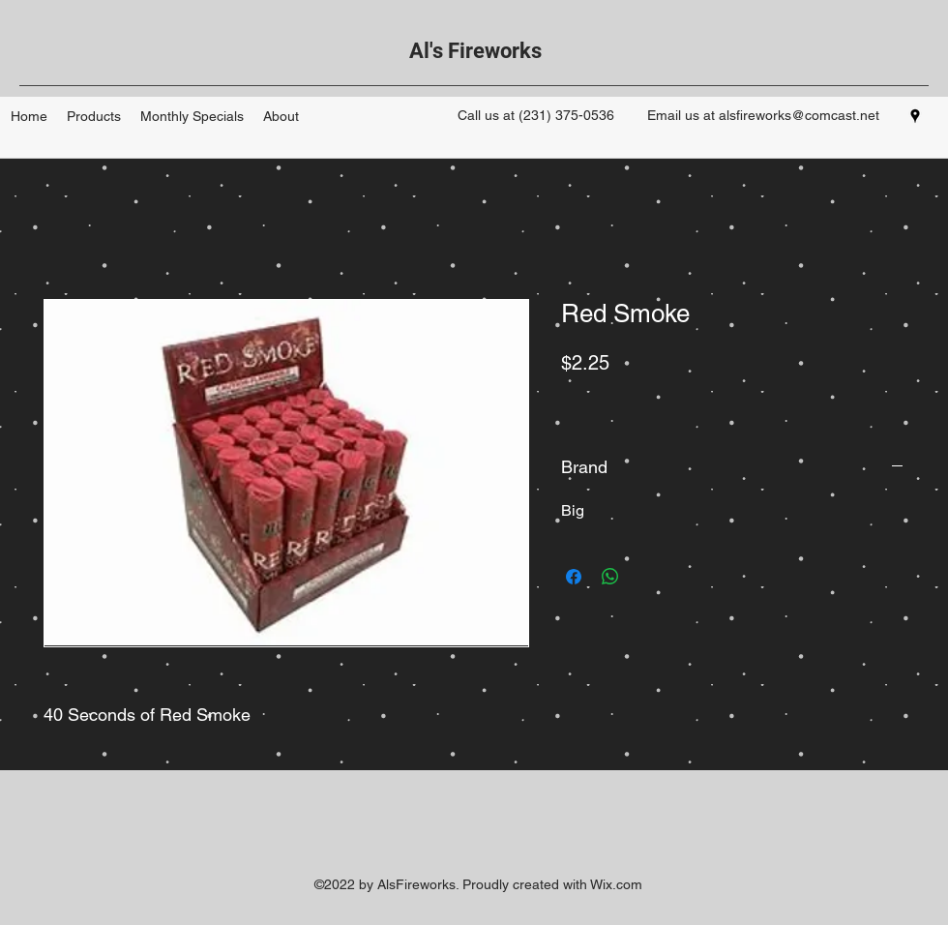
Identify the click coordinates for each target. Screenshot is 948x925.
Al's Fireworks (475, 51)
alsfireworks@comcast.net (799, 115)
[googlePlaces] (915, 116)
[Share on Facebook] (573, 576)
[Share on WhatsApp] (610, 576)
